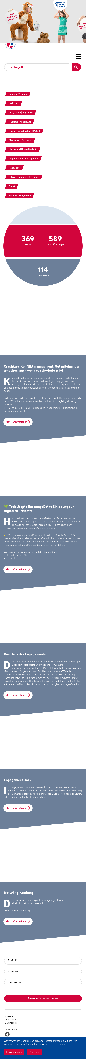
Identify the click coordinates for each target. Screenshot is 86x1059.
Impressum (10, 1019)
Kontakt (9, 1016)
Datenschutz (11, 1022)
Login (8, 1025)
